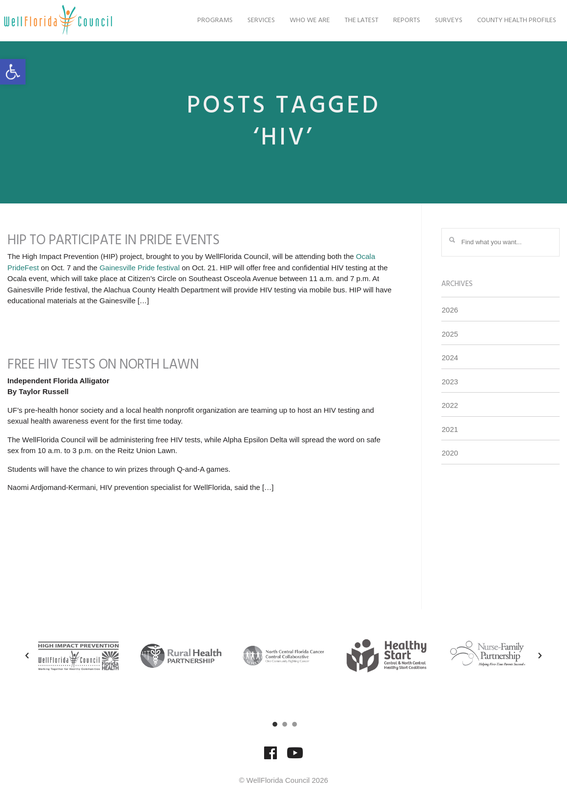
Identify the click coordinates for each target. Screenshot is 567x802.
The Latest (350, 20)
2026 (450, 310)
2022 (450, 405)
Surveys (437, 20)
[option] (78, 655)
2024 (450, 357)
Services (250, 20)
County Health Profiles (505, 20)
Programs (203, 20)
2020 (450, 453)
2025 (450, 334)
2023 (450, 381)
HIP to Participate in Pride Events (113, 240)
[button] (13, 72)
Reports (395, 20)
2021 (450, 429)
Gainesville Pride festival (140, 267)
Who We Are (298, 20)
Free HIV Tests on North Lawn (102, 365)
